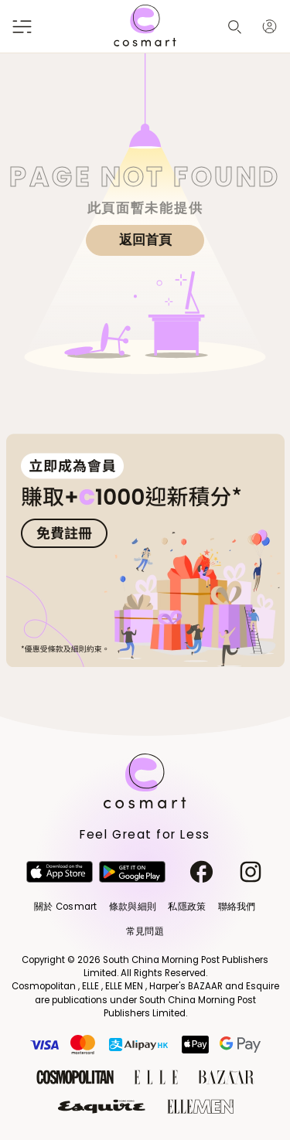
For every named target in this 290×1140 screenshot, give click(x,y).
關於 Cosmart (65, 906)
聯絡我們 (237, 906)
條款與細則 (132, 906)
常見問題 (145, 931)
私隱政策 (187, 906)
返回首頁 (145, 239)
